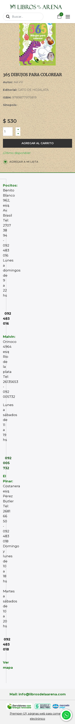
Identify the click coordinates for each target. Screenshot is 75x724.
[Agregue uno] (18, 129)
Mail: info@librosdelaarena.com (38, 694)
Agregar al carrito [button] (37, 143)
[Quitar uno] (18, 134)
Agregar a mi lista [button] (20, 161)
